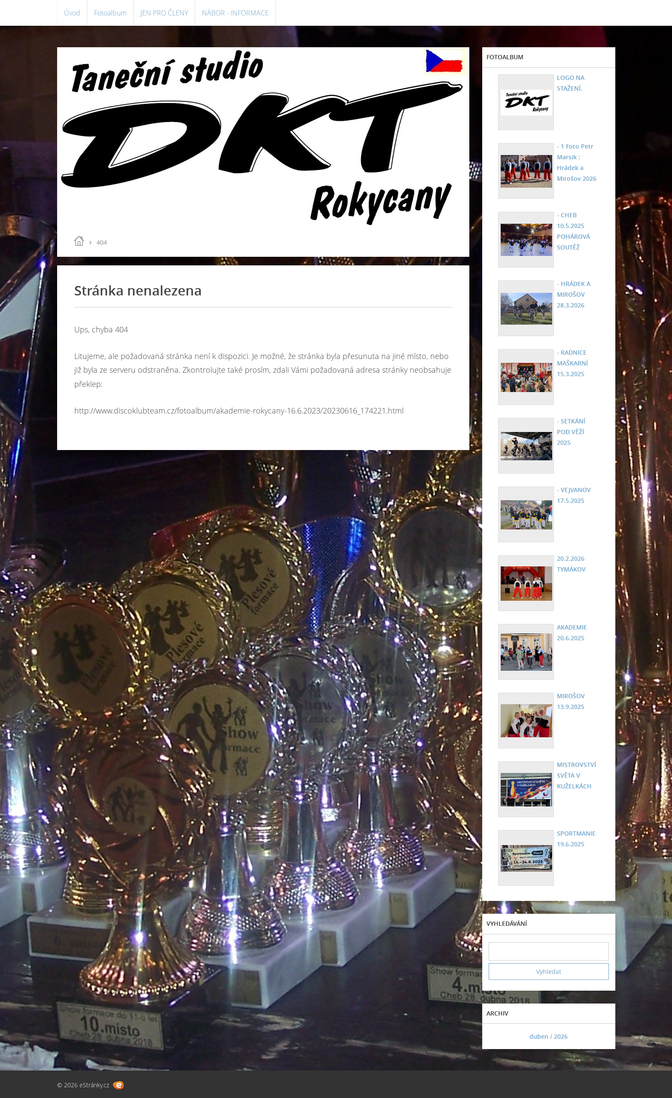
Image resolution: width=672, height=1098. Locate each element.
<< (498, 1036)
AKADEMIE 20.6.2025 (572, 632)
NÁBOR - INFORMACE (235, 13)
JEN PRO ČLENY (164, 13)
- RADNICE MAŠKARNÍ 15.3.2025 (572, 363)
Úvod (72, 13)
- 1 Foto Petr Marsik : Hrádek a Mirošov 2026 (576, 162)
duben (538, 1036)
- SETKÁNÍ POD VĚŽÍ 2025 (571, 432)
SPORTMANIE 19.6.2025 (576, 838)
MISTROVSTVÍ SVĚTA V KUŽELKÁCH (576, 775)
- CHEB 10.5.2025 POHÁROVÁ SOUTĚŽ (573, 231)
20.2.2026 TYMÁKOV (571, 563)
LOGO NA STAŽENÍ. (570, 82)
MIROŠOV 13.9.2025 (571, 701)
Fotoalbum (110, 13)
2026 (561, 1036)
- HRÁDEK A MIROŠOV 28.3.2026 (573, 294)
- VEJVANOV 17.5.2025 (574, 495)
